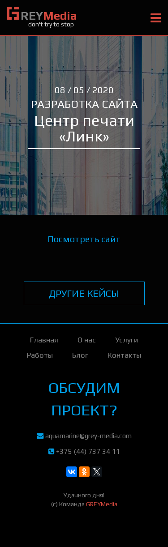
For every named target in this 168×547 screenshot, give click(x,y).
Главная (44, 339)
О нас (87, 339)
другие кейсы (84, 293)
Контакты (124, 354)
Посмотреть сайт (84, 239)
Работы (40, 354)
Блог (80, 354)
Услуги (126, 339)
